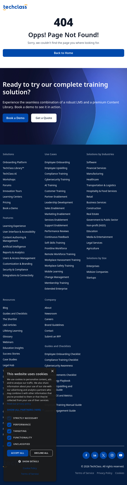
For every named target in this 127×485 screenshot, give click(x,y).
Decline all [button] (41, 453)
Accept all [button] (17, 453)
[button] (30, 409)
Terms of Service (84, 473)
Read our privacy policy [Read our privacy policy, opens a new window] (19, 403)
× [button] (52, 371)
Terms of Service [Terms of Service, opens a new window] (30, 473)
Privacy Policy (104, 473)
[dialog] (30, 424)
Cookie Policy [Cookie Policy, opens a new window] (30, 468)
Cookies (119, 473)
